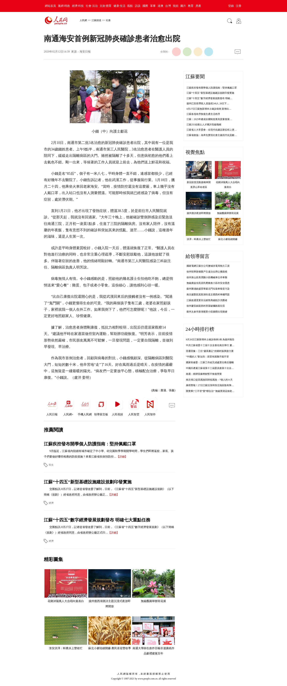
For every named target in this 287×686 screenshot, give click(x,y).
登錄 (231, 5)
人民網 (83, 20)
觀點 (130, 5)
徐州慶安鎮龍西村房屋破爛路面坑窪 (206, 305)
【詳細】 (122, 456)
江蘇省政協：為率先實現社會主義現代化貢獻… (212, 135)
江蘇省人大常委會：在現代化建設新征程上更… (212, 129)
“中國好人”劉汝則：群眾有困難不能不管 (207, 356)
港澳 (160, 5)
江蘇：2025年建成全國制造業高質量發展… (209, 119)
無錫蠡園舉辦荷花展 (153, 601)
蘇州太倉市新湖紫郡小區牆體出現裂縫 (207, 311)
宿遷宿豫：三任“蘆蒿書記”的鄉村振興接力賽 (210, 351)
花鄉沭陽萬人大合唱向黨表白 (66, 601)
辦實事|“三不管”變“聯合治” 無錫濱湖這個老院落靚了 (214, 391)
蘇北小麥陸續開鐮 (227, 239)
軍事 (153, 5)
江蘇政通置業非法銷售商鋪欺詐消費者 (207, 300)
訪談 (138, 5)
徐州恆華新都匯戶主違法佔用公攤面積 (207, 271)
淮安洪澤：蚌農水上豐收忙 (66, 648)
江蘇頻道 (96, 20)
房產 (198, 5)
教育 (191, 5)
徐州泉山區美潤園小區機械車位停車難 (207, 277)
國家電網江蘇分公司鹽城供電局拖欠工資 (208, 265)
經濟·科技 (78, 5)
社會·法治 (92, 5)
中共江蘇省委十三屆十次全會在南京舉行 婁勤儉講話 (214, 345)
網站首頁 (50, 5)
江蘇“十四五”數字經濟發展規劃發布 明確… (209, 98)
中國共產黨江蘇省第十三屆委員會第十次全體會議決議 (214, 368)
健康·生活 (119, 5)
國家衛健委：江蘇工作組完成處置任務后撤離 (210, 362)
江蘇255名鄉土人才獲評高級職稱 (204, 124)
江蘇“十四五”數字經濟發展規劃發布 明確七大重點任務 (97, 519)
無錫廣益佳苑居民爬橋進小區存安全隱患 (208, 283)
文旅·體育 (106, 5)
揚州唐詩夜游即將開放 (199, 213)
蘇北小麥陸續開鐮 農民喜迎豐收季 (109, 648)
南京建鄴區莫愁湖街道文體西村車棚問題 (208, 294)
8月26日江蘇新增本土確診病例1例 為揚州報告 (210, 339)
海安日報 (85, 51)
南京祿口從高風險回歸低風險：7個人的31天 (209, 379)
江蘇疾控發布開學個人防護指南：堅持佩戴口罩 (90, 443)
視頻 (175, 5)
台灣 (168, 5)
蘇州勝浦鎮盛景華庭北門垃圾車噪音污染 (208, 288)
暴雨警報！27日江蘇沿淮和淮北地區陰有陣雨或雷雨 (213, 385)
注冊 (238, 5)
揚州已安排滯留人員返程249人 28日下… (208, 103)
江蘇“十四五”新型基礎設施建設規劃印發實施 (88, 481)
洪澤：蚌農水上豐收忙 (199, 239)
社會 (108, 20)
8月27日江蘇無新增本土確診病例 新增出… (209, 108)
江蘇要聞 (195, 76)
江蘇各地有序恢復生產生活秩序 (203, 114)
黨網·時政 (64, 5)
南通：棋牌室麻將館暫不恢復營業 (204, 374)
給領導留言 (197, 256)
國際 (145, 5)
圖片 (183, 5)
